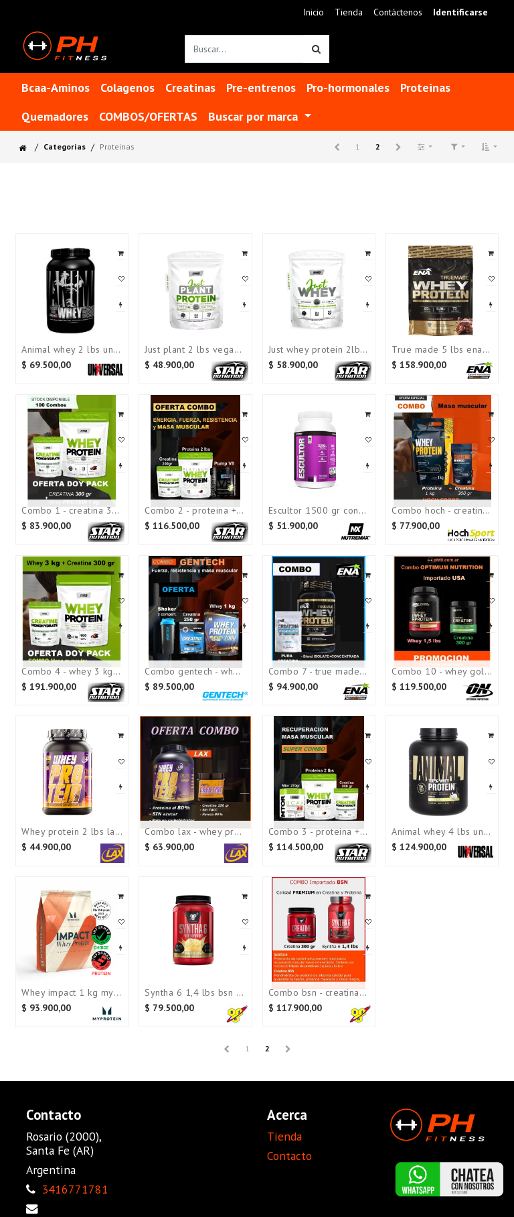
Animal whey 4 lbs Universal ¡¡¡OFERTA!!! (442, 831)
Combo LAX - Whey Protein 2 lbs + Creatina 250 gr (195, 831)
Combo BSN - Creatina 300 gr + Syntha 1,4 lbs (318, 992)
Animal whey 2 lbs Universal (71, 349)
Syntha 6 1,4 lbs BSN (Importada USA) (195, 992)
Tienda (284, 1136)
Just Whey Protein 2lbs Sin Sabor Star (318, 349)
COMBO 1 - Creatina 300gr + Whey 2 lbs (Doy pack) (71, 510)
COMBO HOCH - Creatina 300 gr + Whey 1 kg (442, 510)
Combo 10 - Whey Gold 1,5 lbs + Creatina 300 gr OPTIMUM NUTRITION (442, 671)
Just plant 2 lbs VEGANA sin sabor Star (195, 349)
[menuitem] (313, 12)
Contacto (289, 1155)
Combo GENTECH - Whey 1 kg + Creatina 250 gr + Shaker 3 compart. (195, 671)
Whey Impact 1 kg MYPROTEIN (71, 992)
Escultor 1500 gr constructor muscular (318, 510)
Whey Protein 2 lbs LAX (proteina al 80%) (71, 831)
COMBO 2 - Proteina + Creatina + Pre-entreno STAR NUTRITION (195, 510)
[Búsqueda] (316, 49)
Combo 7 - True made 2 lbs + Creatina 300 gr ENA (318, 671)
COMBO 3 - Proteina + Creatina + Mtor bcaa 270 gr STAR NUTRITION (318, 831)
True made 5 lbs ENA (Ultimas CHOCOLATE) (442, 349)
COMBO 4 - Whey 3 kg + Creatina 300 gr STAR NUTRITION (71, 671)
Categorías (65, 146)
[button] (489, 147)
